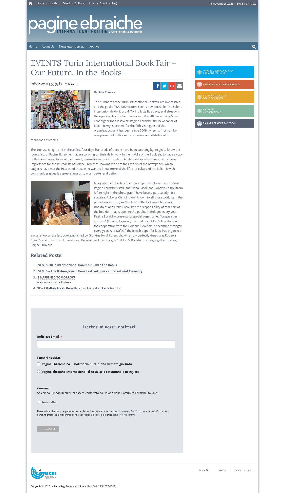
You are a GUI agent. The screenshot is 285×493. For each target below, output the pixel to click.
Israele (53, 3)
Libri (92, 3)
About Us (48, 46)
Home (33, 46)
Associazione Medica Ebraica (221, 84)
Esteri (66, 3)
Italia (40, 3)
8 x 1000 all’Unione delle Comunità (215, 97)
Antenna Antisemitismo (212, 111)
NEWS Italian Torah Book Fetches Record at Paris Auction (79, 288)
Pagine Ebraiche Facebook (219, 123)
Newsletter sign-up (72, 46)
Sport (103, 3)
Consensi (43, 388)
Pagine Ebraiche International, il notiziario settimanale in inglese (90, 372)
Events (53, 83)
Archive (94, 46)
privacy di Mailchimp (124, 414)
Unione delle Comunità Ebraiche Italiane (218, 72)
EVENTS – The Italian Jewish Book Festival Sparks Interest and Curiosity (89, 271)
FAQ (114, 3)
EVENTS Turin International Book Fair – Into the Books (77, 265)
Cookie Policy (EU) (244, 470)
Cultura (80, 3)
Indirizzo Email (50, 337)
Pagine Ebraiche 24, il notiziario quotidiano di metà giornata (87, 364)
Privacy (222, 470)
